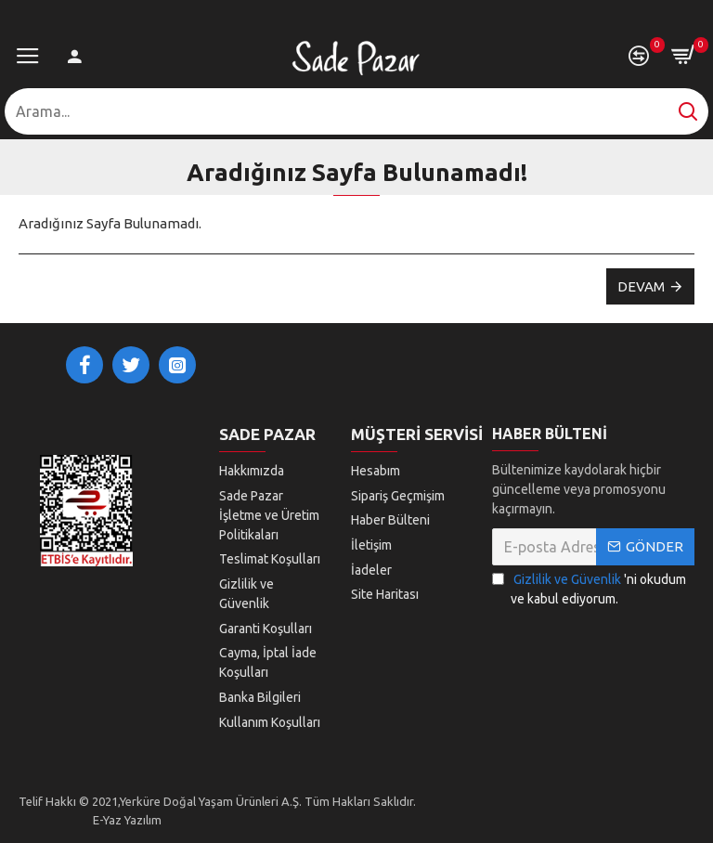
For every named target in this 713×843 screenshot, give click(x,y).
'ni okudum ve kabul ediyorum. (589, 588)
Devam (641, 286)
